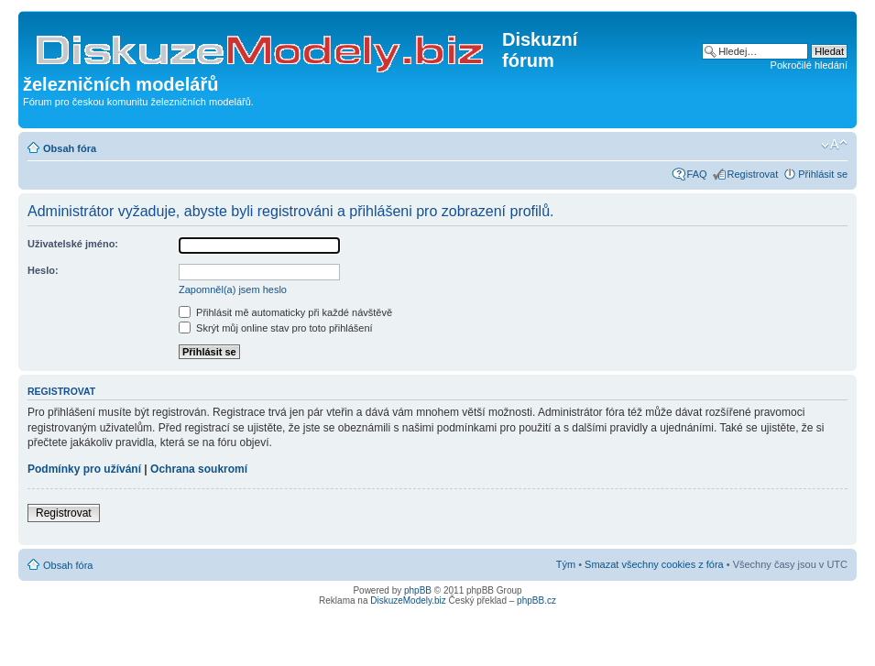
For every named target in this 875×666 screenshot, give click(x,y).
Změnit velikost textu (834, 144)
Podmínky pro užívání (84, 469)
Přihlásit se (823, 174)
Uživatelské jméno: (72, 243)
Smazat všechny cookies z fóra (654, 564)
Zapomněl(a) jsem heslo (233, 289)
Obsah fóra (69, 148)
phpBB (418, 590)
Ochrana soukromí (198, 469)
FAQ (697, 174)
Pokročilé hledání (809, 65)
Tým (565, 564)
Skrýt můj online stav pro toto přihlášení (276, 327)
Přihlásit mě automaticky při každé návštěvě (285, 312)
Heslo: (43, 270)
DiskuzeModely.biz (408, 600)
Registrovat (753, 174)
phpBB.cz (536, 600)
